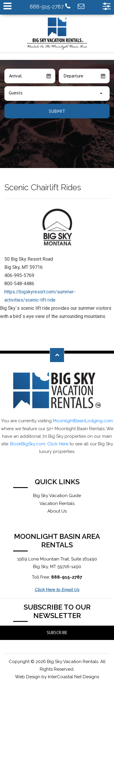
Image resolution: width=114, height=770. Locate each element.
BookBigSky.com (27, 444)
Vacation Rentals (57, 503)
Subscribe (57, 632)
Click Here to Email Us (57, 589)
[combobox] (57, 93)
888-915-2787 (50, 6)
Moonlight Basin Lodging (57, 34)
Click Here (57, 444)
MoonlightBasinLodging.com (83, 420)
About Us (57, 511)
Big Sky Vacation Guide (57, 495)
